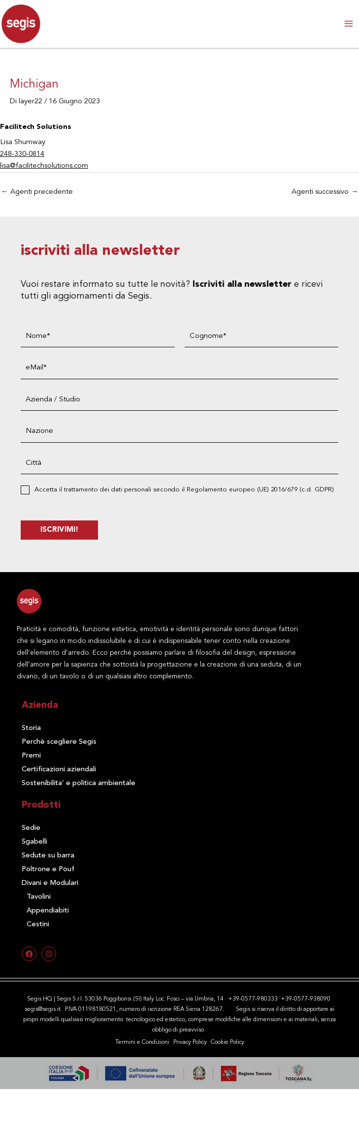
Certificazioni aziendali (59, 769)
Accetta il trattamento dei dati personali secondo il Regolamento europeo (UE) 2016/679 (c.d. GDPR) (196, 489)
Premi (31, 756)
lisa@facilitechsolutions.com (44, 166)
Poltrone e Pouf (48, 869)
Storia (31, 728)
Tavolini (39, 897)
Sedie (31, 828)
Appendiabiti (48, 910)
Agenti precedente (37, 192)
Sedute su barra (48, 855)
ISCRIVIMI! (71, 530)
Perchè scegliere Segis (59, 742)
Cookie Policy (227, 1042)
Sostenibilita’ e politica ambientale (78, 783)
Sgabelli (34, 842)
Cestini (38, 924)
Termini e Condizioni (142, 1042)
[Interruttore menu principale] (348, 23)
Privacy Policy (190, 1042)
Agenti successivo (325, 192)
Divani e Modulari (50, 883)
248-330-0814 (22, 154)
